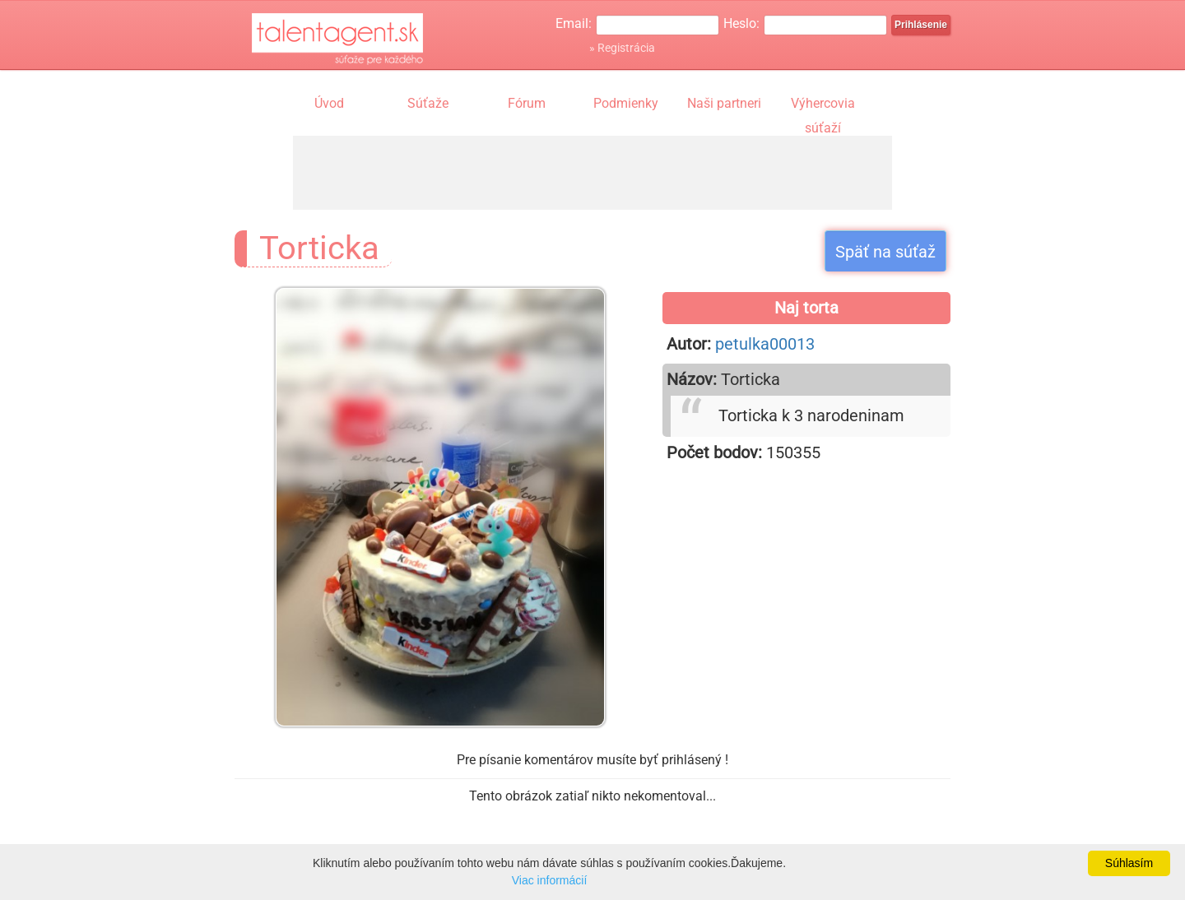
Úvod (329, 103)
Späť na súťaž (885, 252)
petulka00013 (765, 344)
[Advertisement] (592, 173)
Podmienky (625, 103)
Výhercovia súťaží (823, 105)
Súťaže (427, 103)
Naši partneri (724, 103)
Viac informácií (550, 880)
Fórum (527, 103)
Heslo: (741, 23)
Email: (573, 23)
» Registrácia (622, 47)
